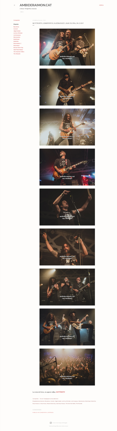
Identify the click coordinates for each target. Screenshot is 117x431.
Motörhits (16, 41)
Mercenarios (17, 37)
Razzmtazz (16, 45)
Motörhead (16, 39)
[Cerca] (101, 5)
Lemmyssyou (17, 35)
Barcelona (16, 27)
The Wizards (17, 53)
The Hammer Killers (19, 51)
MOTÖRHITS (60, 392)
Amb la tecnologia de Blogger (58, 423)
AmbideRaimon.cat (36, 5)
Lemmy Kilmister (18, 33)
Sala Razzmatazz (18, 49)
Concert (16, 29)
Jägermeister (17, 31)
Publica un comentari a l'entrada (43, 412)
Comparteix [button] (17, 20)
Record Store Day (18, 47)
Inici (22, 12)
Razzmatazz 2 (17, 43)
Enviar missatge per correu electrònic (49, 398)
